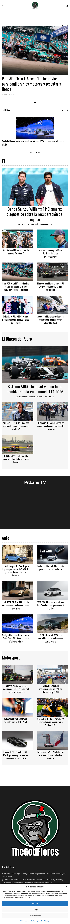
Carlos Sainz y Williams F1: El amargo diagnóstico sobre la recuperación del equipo (35, 214)
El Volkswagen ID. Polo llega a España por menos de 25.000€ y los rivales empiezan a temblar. (15, 570)
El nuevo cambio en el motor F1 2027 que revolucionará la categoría (50, 286)
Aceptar (35, 903)
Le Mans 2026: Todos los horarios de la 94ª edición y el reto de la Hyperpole (16, 689)
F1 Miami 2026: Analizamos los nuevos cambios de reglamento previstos (50, 426)
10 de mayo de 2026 (9, 94)
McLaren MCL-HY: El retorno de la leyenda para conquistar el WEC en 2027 (50, 722)
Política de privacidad (37, 921)
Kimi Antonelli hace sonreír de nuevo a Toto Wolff (16, 251)
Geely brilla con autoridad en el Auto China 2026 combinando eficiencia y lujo (33, 143)
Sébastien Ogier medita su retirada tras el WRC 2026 (15, 720)
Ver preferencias (35, 916)
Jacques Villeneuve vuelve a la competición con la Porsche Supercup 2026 (50, 319)
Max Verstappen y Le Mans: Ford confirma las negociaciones (50, 253)
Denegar (35, 910)
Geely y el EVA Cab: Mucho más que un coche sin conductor (50, 567)
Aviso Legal (47, 921)
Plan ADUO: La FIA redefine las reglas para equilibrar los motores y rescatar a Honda (31, 83)
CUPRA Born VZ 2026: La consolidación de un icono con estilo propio (50, 638)
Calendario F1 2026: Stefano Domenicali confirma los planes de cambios (15, 319)
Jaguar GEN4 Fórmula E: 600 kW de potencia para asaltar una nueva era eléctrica (15, 755)
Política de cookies (25, 921)
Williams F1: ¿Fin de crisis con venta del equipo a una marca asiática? (16, 426)
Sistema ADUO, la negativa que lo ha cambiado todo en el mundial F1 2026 (35, 389)
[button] (67, 887)
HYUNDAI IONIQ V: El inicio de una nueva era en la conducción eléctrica (15, 605)
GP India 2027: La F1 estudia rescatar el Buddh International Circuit (15, 459)
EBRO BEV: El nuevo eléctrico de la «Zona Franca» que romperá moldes (50, 605)
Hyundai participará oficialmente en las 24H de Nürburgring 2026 (50, 689)
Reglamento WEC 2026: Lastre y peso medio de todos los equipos (50, 755)
